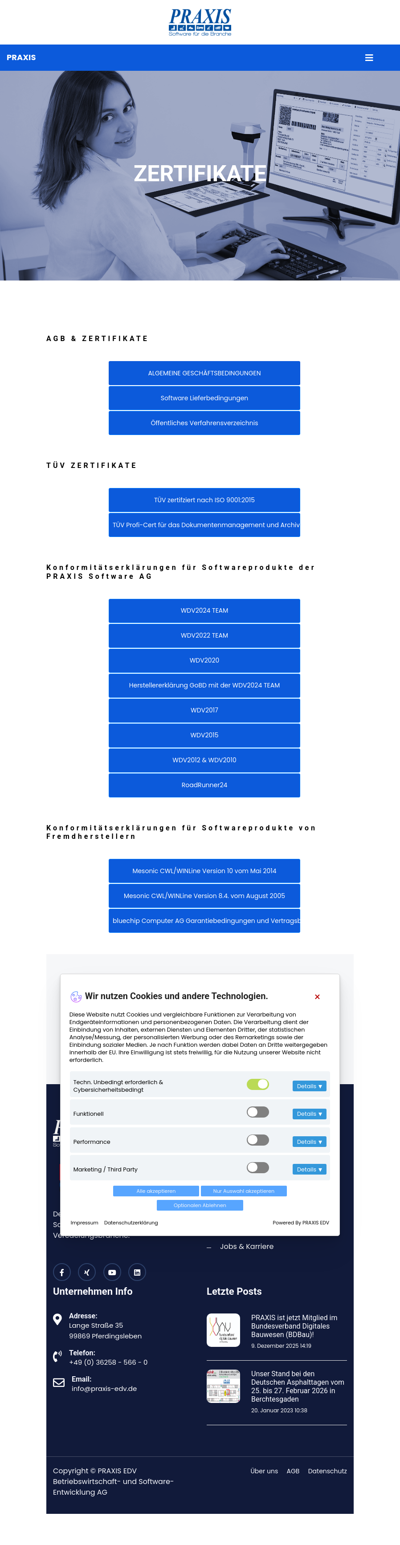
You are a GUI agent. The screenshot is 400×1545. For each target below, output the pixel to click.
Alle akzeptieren (156, 1191)
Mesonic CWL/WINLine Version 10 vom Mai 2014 (204, 870)
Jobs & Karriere (246, 1246)
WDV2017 (204, 710)
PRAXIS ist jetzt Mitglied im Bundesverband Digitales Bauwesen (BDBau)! (294, 1326)
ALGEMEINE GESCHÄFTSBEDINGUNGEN (204, 373)
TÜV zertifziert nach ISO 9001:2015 (204, 500)
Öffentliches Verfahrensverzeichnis (204, 423)
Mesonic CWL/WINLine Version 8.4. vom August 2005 (204, 895)
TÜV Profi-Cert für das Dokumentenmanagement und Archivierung (206, 524)
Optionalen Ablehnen (200, 1205)
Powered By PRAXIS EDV (301, 1222)
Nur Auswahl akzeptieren (243, 1191)
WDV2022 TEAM (204, 635)
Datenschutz (327, 1471)
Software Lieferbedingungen (205, 398)
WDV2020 (205, 660)
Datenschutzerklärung (131, 1222)
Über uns (264, 1471)
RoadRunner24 (205, 785)
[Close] (317, 997)
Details (309, 1086)
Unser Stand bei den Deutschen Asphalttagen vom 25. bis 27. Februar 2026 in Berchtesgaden (297, 1387)
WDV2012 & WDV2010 (204, 760)
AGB (293, 1471)
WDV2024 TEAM (205, 610)
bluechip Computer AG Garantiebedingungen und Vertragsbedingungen (206, 920)
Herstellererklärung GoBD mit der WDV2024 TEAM (204, 685)
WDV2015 (204, 735)
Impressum (85, 1222)
